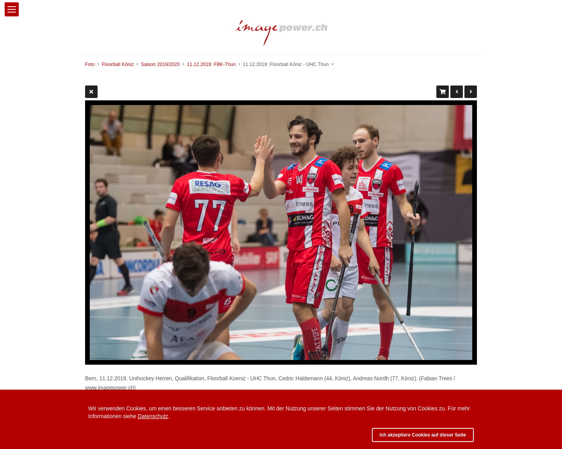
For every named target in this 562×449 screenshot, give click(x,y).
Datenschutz (153, 416)
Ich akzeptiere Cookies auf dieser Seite (423, 435)
